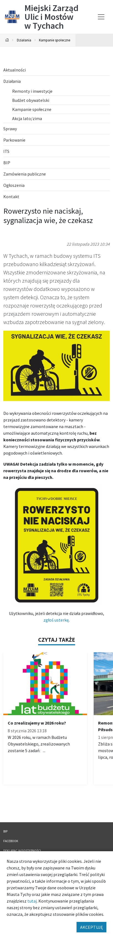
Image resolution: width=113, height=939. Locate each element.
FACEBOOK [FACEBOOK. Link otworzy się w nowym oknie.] (10, 841)
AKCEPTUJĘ (91, 927)
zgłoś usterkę (56, 620)
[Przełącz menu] (101, 16)
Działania (24, 40)
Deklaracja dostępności (22, 851)
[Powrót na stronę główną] (7, 40)
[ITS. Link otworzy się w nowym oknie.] (56, 151)
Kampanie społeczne (54, 40)
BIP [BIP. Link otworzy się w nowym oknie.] (5, 831)
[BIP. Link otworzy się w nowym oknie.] (56, 162)
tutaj (32, 901)
